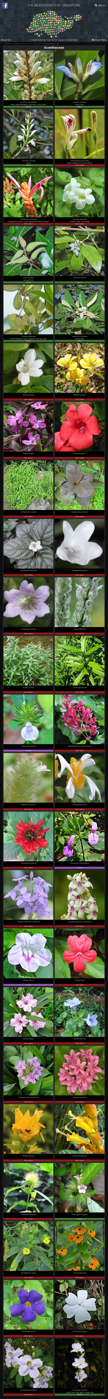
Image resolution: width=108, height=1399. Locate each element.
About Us (5, 40)
